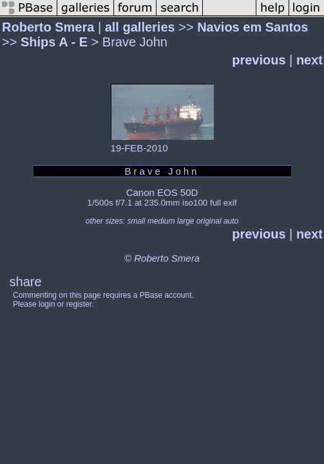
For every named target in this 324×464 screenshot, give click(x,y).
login (47, 304)
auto (231, 221)
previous (258, 60)
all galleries (140, 27)
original (209, 221)
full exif (223, 203)
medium (161, 221)
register (78, 304)
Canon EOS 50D (162, 192)
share (26, 282)
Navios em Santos (252, 27)
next (309, 60)
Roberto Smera (48, 27)
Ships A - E (54, 42)
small (136, 221)
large (186, 221)
